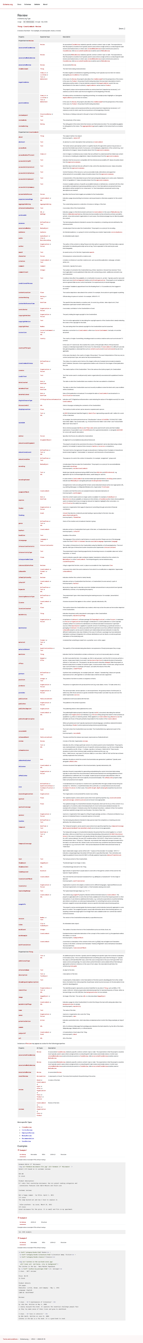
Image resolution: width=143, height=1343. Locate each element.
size (20, 787)
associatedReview (25, 65)
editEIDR (22, 423)
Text (41, 77)
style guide (73, 966)
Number (42, 326)
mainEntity (22, 614)
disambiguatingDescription (28, 982)
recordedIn (77, 733)
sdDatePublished (25, 760)
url (20, 1038)
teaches (94, 446)
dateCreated (23, 382)
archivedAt (22, 215)
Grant (42, 513)
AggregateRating (45, 204)
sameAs (21, 1027)
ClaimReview (76, 44)
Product (74, 81)
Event (42, 729)
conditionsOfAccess (26, 283)
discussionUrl (24, 405)
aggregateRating (88, 126)
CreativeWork (29, 26)
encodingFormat (24, 480)
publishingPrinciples (26, 719)
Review (38, 26)
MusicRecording (45, 240)
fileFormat (105, 487)
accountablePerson (25, 194)
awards (92, 252)
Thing (20, 26)
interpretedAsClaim (26, 559)
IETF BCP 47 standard (78, 541)
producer (22, 686)
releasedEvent (24, 737)
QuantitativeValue (46, 648)
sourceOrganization (26, 794)
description (23, 975)
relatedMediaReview (94, 49)
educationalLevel (25, 452)
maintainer (23, 628)
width (89, 788)
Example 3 (23, 1238)
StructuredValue (45, 114)
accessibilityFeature (26, 173)
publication (23, 699)
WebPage (42, 214)
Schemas (27, 4)
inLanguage (23, 540)
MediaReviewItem (74, 214)
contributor (23, 309)
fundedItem (77, 517)
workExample (77, 493)
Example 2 (23, 1218)
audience (22, 232)
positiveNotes (74, 75)
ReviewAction (41, 1076)
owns (74, 1016)
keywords (22, 589)
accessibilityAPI (25, 161)
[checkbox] (71, 29)
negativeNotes (24, 82)
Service (39, 1099)
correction (22, 332)
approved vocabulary (103, 150)
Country (42, 338)
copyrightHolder (25, 315)
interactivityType (25, 552)
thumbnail (22, 863)
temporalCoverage (117, 826)
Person (42, 194)
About (45, 4)
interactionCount (110, 547)
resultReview (23, 1076)
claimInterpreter (69, 561)
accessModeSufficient (26, 155)
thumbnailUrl (23, 867)
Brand (38, 1080)
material (22, 642)
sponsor (21, 815)
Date (41, 381)
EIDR (66, 413)
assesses (22, 223)
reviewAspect (23, 115)
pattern (21, 674)
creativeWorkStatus (26, 363)
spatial (21, 799)
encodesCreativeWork (80, 468)
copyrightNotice (24, 321)
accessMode (22, 148)
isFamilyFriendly (25, 577)
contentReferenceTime (27, 303)
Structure (63, 1154)
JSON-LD (52, 1154)
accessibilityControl (26, 167)
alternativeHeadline (26, 208)
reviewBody (22, 120)
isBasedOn (22, 571)
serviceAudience (116, 232)
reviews (85, 741)
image (21, 997)
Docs (19, 4)
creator (21, 370)
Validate (37, 4)
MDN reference (109, 472)
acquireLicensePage (26, 199)
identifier (92, 413)
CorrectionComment (46, 330)
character (22, 256)
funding (21, 515)
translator (23, 886)
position (22, 680)
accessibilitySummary (26, 187)
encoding (22, 466)
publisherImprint (25, 708)
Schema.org (8, 4)
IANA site (99, 472)
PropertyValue (45, 988)
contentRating (24, 297)
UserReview (26, 1141)
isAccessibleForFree (26, 565)
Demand (42, 658)
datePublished (24, 394)
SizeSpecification (46, 788)
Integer (42, 270)
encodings (73, 466)
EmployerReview (28, 1133)
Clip (41, 238)
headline (22, 535)
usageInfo (22, 904)
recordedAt (22, 731)
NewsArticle (67, 499)
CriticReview (27, 1130)
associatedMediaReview (27, 58)
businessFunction (96, 660)
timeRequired (23, 872)
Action (42, 1020)
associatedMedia (24, 228)
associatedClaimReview (27, 48)
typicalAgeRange (24, 891)
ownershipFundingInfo (70, 515)
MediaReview (106, 51)
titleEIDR (105, 419)
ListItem (43, 75)
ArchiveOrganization (98, 280)
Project (113, 619)
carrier (77, 695)
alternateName (24, 970)
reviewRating (23, 126)
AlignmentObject (45, 440)
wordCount (22, 929)
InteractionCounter (46, 545)
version (21, 918)
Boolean (42, 565)
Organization (44, 244)
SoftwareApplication (97, 619)
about (21, 137)
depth (98, 788)
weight (105, 788)
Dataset (75, 619)
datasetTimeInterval (114, 855)
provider (22, 693)
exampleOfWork (24, 492)
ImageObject (44, 863)
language (114, 541)
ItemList (43, 73)
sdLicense (22, 766)
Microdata (34, 1154)
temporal (22, 827)
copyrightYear (24, 326)
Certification (68, 395)
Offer (42, 660)
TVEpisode (89, 428)
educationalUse (24, 459)
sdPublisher (73, 761)
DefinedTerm (44, 222)
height (94, 788)
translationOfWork (25, 879)
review (21, 741)
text (20, 859)
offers (21, 663)
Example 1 (23, 1150)
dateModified (23, 388)
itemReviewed (23, 69)
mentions (22, 654)
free (111, 565)
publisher (22, 704)
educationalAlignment (27, 443)
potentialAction (25, 1021)
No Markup (23, 1154)
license (21, 602)
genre (21, 523)
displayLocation (24, 409)
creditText (23, 376)
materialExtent (24, 649)
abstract (22, 142)
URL (41, 200)
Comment (42, 266)
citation (22, 261)
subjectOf (76, 138)
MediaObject (44, 228)
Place (42, 292)
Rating (42, 124)
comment (21, 266)
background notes (92, 992)
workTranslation (79, 881)
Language (43, 539)
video (21, 924)
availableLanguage (97, 541)
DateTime (43, 302)
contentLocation (24, 292)
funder (21, 508)
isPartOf (76, 531)
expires (21, 500)
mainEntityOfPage (79, 615)
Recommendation (28, 1138)
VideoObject (111, 497)
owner (21, 1015)
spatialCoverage (68, 800)
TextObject (44, 976)
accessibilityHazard (26, 179)
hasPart (21, 530)
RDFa (43, 1154)
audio (21, 238)
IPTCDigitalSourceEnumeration (50, 399)
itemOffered (77, 668)
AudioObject (44, 236)
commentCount (23, 272)
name (20, 1010)
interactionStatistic (26, 546)
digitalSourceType (25, 400)
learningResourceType (26, 596)
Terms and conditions (10, 1339)
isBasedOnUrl (67, 571)
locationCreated (109, 349)
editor (21, 436)
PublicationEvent (46, 699)
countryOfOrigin (25, 348)
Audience (43, 232)
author (21, 246)
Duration (43, 871)
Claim (42, 557)
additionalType (24, 961)
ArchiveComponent (79, 280)
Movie (81, 428)
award (21, 252)
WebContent (43, 79)
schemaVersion (24, 750)
